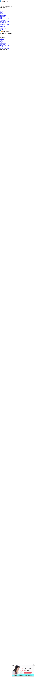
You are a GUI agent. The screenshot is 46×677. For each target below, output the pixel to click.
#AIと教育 (2, 25)
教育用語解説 (3, 20)
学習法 (1, 13)
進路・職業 (2, 16)
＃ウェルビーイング (4, 24)
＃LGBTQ (2, 29)
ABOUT (1, 17)
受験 (1, 12)
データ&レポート (4, 22)
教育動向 (2, 11)
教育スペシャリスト (4, 18)
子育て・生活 (3, 15)
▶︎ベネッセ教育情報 (4, 48)
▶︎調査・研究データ (4, 45)
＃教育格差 (2, 26)
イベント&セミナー (4, 21)
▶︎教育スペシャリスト (5, 47)
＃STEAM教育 (3, 28)
